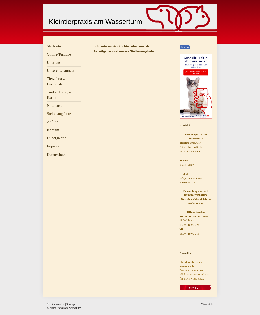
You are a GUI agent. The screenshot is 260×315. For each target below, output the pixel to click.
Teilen (184, 47)
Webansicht (207, 304)
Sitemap (70, 304)
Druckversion (56, 304)
